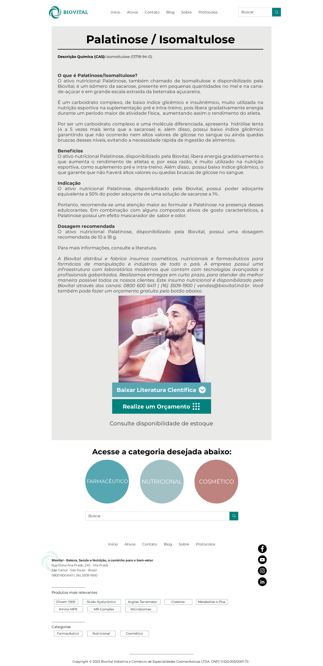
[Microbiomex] (141, 609)
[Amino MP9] (68, 609)
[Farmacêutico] (68, 633)
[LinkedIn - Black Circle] (262, 581)
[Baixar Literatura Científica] (161, 389)
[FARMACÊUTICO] (107, 481)
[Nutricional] (101, 633)
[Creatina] (178, 602)
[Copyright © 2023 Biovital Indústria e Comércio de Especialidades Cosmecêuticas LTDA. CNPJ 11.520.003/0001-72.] (161, 661)
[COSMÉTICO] (216, 481)
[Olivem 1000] (66, 602)
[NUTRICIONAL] (162, 481)
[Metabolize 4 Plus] (212, 602)
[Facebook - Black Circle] (262, 548)
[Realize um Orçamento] (161, 406)
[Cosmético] (134, 633)
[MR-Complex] (104, 609)
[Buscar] (252, 12)
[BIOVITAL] (75, 12)
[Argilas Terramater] (142, 602)
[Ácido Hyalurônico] (102, 602)
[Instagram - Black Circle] (262, 570)
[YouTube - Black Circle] (262, 559)
